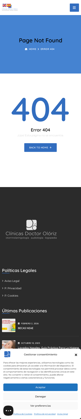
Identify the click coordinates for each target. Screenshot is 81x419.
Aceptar (40, 387)
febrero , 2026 (28, 323)
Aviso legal (62, 414)
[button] (76, 354)
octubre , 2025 (29, 343)
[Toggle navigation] (74, 8)
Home (30, 49)
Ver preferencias (40, 405)
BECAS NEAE (25, 328)
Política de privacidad (45, 414)
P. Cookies (11, 295)
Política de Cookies (22, 414)
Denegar (40, 396)
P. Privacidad (13, 288)
